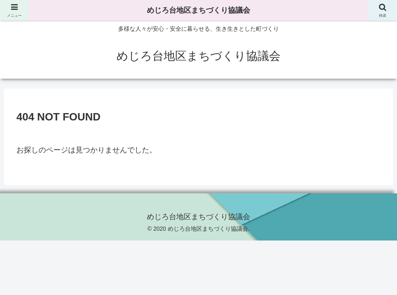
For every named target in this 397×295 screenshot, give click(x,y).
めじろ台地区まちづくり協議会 (198, 10)
